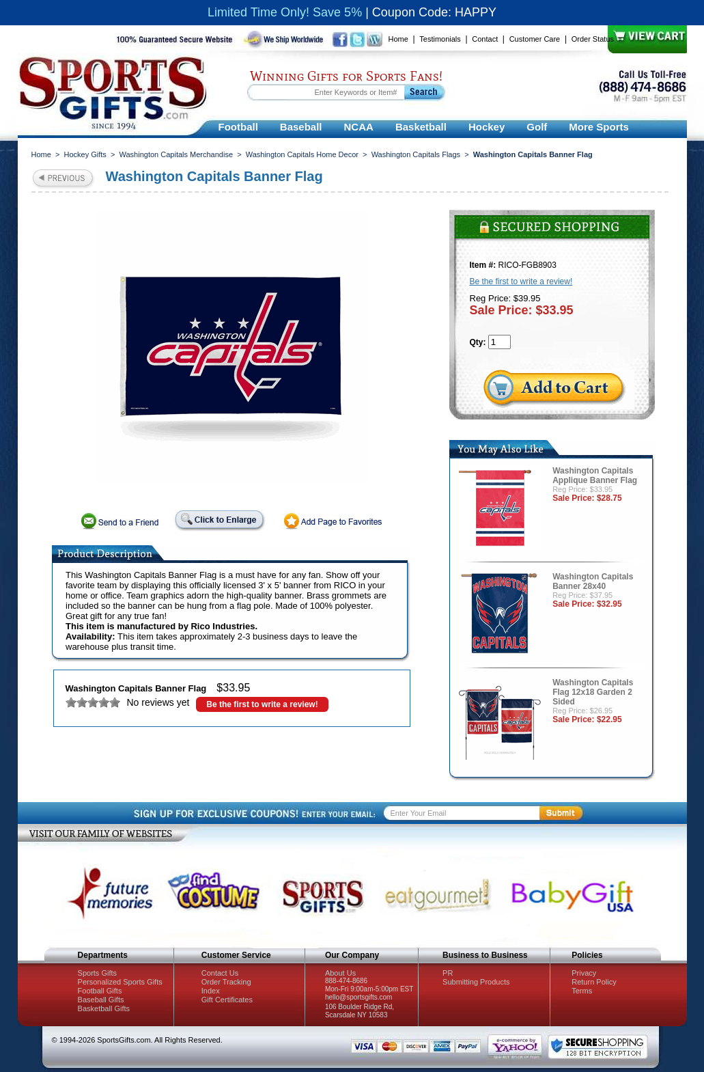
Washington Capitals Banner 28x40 (592, 581)
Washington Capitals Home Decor (302, 154)
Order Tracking (226, 982)
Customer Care (535, 39)
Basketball (421, 127)
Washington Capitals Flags (415, 154)
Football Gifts (100, 991)
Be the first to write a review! (262, 704)
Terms (582, 991)
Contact (485, 39)
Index (210, 991)
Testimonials (440, 39)
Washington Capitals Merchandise (176, 154)
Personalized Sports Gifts (120, 982)
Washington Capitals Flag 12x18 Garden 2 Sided (592, 692)
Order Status (593, 39)
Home (398, 39)
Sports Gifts (97, 973)
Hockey (486, 127)
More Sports (599, 127)
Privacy (584, 973)
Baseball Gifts (101, 999)
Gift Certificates (227, 999)
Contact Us (219, 973)
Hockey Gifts (85, 154)
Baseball (301, 127)
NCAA (359, 127)
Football (238, 127)
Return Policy (594, 982)
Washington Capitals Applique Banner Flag (594, 475)
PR (447, 973)
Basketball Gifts (104, 1008)
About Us (340, 973)
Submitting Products (475, 982)
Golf (536, 127)
